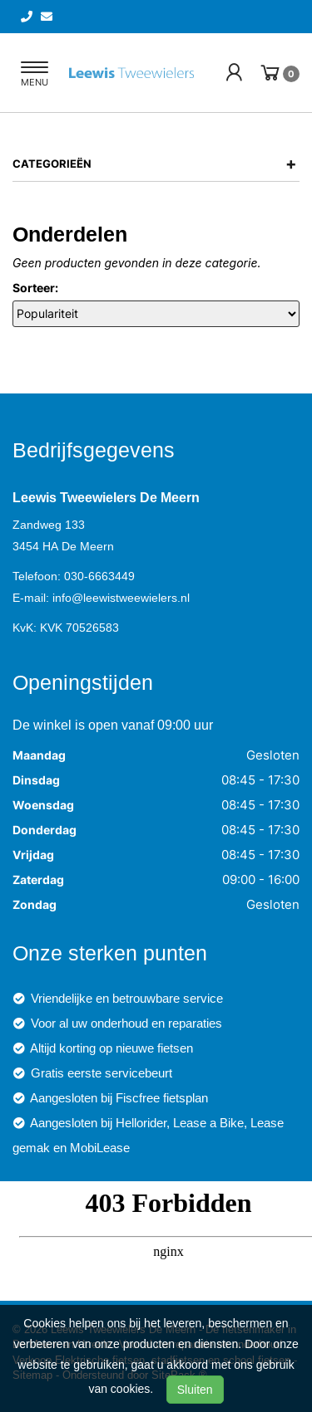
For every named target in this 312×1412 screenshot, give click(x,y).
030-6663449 (99, 576)
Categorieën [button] (154, 163)
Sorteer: (35, 288)
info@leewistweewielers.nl (121, 597)
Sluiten (195, 1389)
